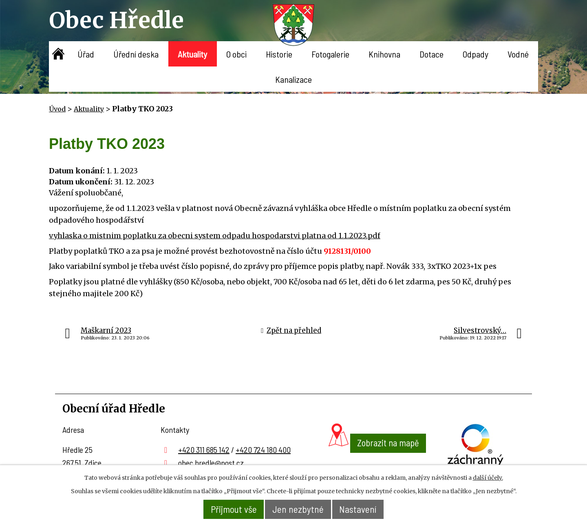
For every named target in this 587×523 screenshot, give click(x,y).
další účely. (488, 477)
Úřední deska (136, 54)
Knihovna (384, 54)
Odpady (475, 54)
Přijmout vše (232, 509)
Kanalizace (293, 79)
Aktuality (192, 54)
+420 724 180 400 (263, 449)
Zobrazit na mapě (377, 459)
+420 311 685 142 (204, 449)
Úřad (85, 54)
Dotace (431, 54)
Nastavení (359, 509)
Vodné (518, 54)
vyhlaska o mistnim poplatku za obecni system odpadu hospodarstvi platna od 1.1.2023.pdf (214, 235)
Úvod (58, 53)
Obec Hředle (116, 20)
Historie (279, 54)
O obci (236, 54)
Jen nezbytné (298, 509)
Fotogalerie (330, 54)
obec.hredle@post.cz (211, 463)
